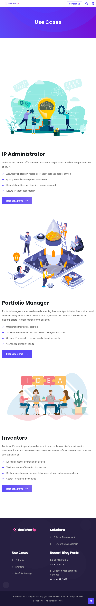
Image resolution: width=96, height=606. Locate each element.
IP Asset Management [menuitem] (64, 537)
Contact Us (74, 4)
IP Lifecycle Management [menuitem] (65, 544)
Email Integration (59, 560)
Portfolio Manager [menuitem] (24, 573)
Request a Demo (17, 201)
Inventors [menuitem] (19, 566)
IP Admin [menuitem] (19, 560)
